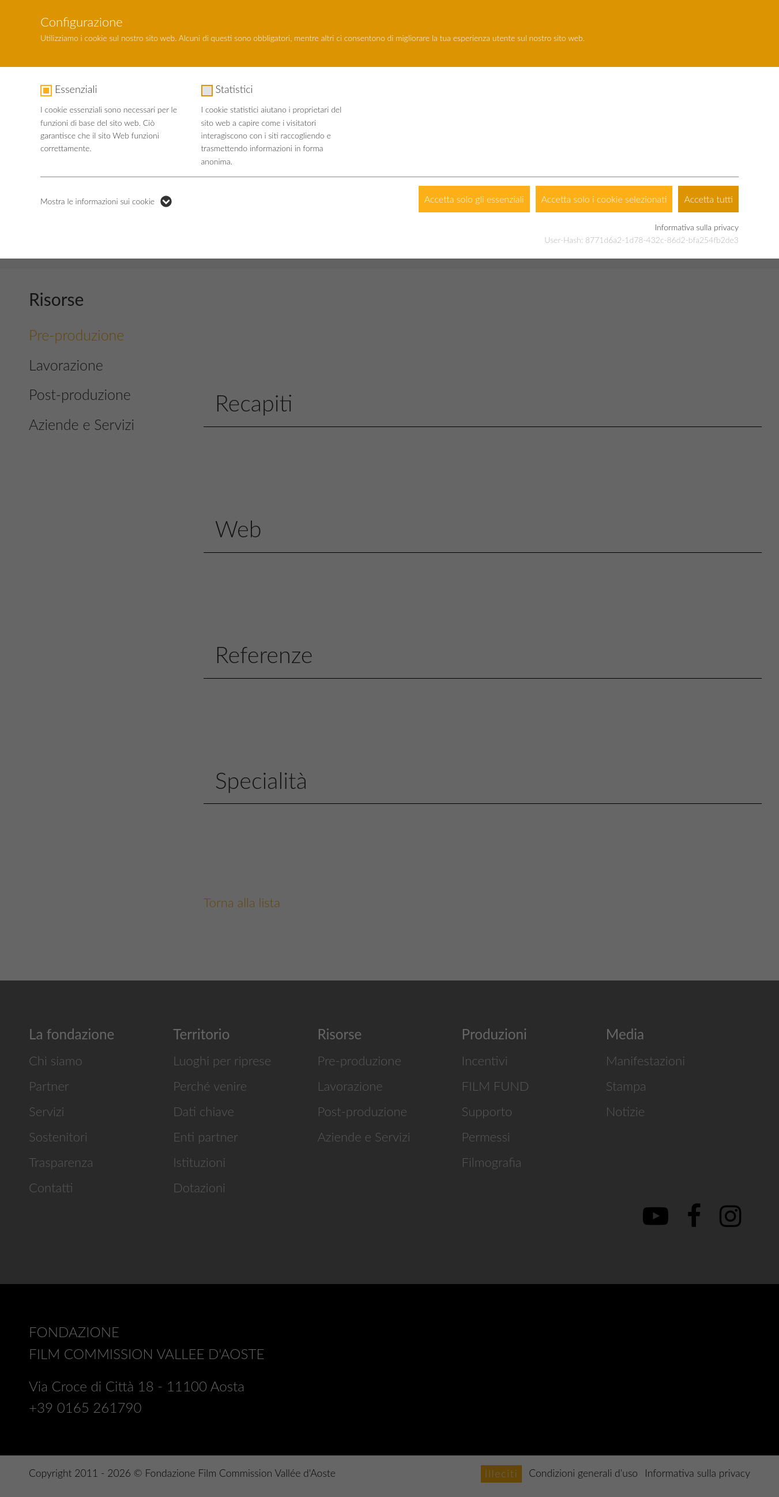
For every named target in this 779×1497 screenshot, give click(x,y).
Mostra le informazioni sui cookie (97, 201)
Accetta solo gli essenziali (474, 198)
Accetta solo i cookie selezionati (604, 198)
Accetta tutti (708, 198)
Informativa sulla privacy (697, 227)
